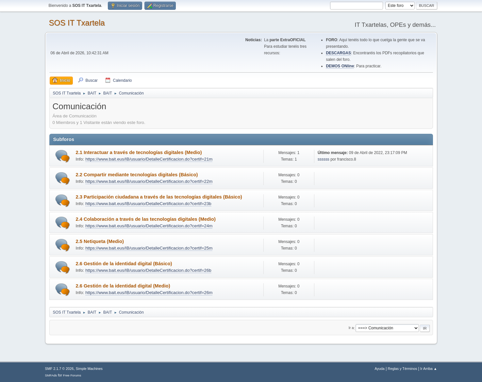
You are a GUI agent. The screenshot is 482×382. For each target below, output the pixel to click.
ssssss (323, 159)
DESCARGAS (338, 53)
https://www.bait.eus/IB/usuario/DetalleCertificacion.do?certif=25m (148, 248)
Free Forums (72, 375)
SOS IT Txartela (77, 22)
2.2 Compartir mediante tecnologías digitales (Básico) (137, 174)
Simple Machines (89, 369)
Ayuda (379, 369)
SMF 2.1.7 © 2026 (59, 369)
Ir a (351, 328)
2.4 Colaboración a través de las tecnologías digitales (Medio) (146, 219)
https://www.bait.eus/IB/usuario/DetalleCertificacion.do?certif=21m (148, 159)
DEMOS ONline (340, 66)
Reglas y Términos (402, 369)
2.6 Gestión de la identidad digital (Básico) (124, 263)
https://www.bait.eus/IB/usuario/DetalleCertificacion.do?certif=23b (148, 203)
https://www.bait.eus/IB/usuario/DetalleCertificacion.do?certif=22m (148, 181)
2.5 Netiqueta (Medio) (100, 241)
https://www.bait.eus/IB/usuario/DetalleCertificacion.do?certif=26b (148, 270)
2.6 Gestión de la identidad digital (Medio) (123, 285)
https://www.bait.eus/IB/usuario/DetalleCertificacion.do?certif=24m (148, 225)
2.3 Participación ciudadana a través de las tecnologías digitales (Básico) (159, 197)
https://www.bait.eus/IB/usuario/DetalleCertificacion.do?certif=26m (148, 292)
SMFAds (51, 375)
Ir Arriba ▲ (428, 369)
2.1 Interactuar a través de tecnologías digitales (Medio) (139, 152)
